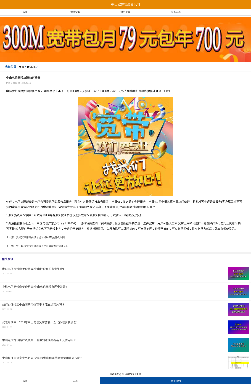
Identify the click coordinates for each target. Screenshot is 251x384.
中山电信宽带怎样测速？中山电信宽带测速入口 (42, 246)
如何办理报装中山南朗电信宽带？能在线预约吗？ (33, 304)
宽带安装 (75, 12)
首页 (25, 12)
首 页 (21, 67)
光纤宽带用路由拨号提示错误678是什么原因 (40, 237)
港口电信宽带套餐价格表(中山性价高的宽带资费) (33, 268)
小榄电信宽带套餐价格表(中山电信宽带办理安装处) (34, 286)
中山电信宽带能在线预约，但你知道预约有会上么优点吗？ (39, 340)
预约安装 (125, 12)
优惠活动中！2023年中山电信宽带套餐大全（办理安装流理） (40, 322)
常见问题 (176, 12)
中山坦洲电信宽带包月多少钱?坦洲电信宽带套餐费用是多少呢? (41, 357)
